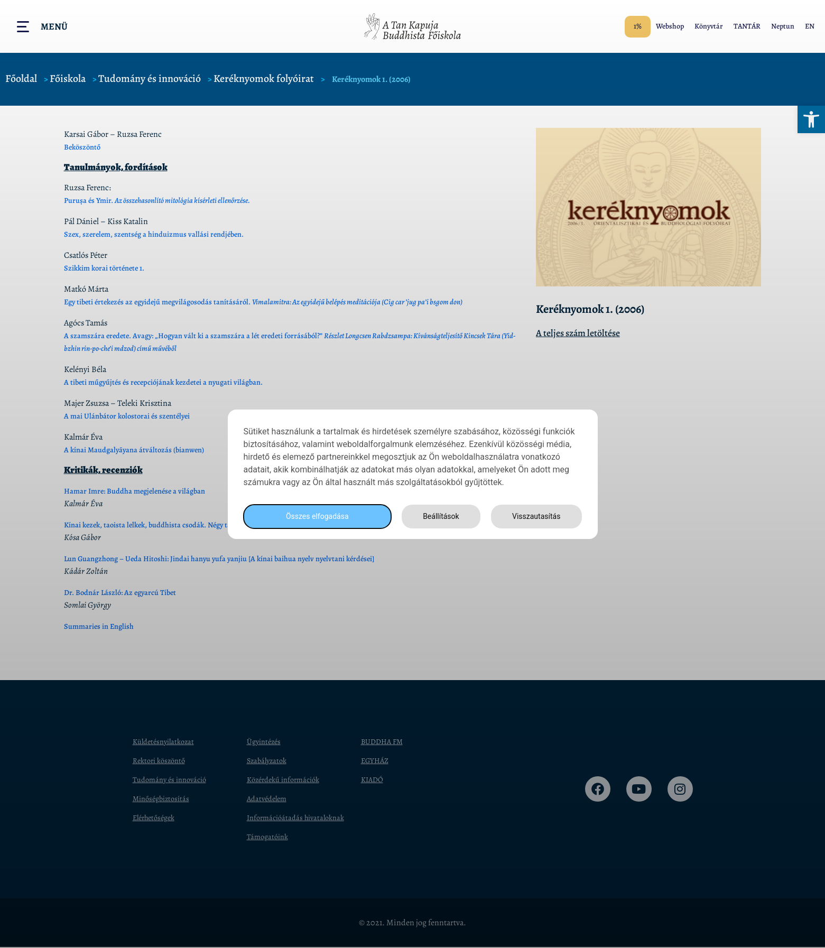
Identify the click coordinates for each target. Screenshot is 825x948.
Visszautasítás (534, 516)
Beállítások (437, 516)
